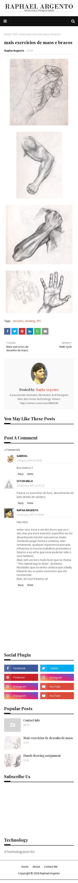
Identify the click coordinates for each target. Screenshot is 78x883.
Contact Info (31, 720)
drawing (30, 321)
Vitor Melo (25, 481)
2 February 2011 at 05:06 (30, 514)
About (36, 866)
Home (7, 34)
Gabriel (22, 456)
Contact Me (51, 866)
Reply (21, 473)
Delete (30, 473)
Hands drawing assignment (42, 756)
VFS (15, 34)
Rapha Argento (14, 50)
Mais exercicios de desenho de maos (48, 738)
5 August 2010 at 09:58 (29, 460)
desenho (18, 321)
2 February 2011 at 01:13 (30, 485)
